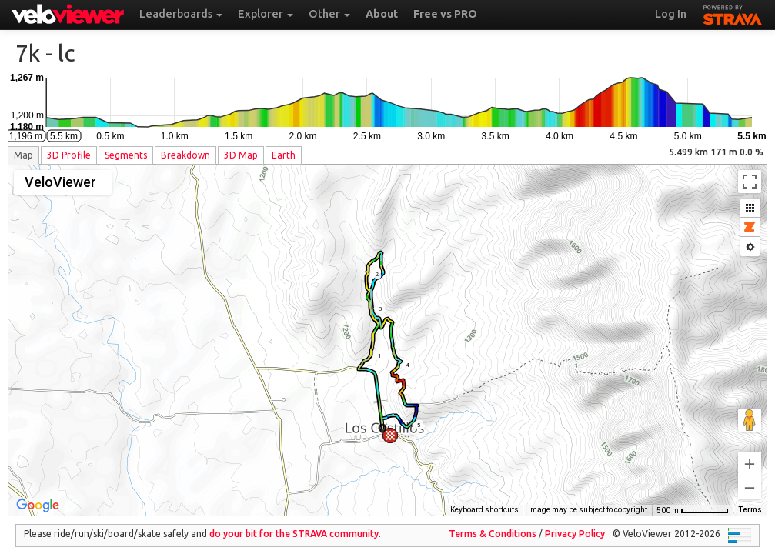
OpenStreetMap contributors (596, 499)
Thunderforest (490, 499)
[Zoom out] (749, 477)
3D (69, 155)
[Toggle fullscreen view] (749, 181)
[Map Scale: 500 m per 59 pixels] (692, 499)
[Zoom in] (749, 453)
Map (23, 155)
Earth (284, 155)
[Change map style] (63, 182)
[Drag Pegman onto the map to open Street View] (749, 409)
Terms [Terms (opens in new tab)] (750, 499)
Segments (126, 155)
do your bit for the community (294, 523)
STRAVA (732, 13)
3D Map (241, 155)
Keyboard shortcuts (391, 499)
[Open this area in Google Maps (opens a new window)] (37, 495)
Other (329, 14)
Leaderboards (180, 14)
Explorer (265, 14)
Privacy (575, 523)
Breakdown (185, 155)
